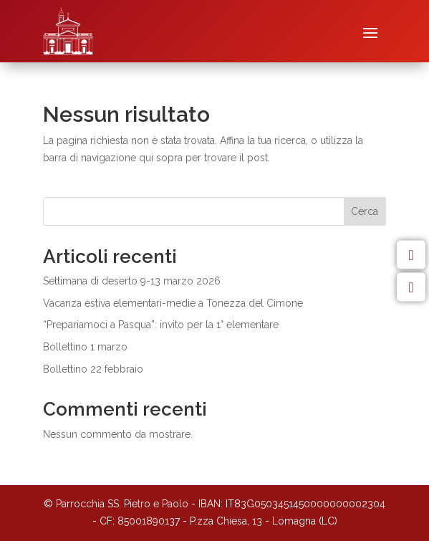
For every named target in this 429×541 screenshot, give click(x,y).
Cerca (364, 211)
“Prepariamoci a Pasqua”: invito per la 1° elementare (161, 324)
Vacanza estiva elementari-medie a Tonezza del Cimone (173, 303)
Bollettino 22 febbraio (93, 369)
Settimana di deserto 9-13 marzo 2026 (132, 281)
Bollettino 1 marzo (85, 347)
